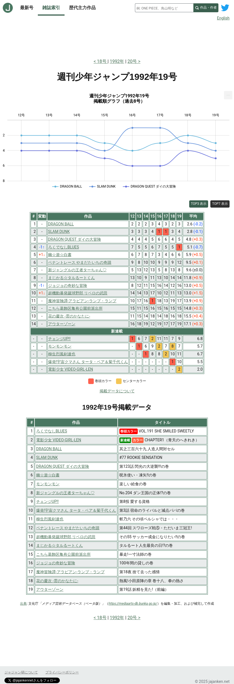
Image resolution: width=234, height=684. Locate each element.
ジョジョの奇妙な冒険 (55, 563)
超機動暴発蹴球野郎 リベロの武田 (65, 537)
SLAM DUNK (47, 457)
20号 (132, 61)
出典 (23, 604)
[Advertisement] (117, 38)
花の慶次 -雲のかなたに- (57, 581)
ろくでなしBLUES (51, 431)
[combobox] (164, 7)
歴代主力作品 (82, 7)
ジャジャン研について (21, 672)
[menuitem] (228, 95)
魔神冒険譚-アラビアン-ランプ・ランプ (70, 572)
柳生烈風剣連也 (49, 519)
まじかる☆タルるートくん (59, 545)
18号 (102, 61)
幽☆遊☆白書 (48, 475)
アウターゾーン (49, 589)
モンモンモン (48, 484)
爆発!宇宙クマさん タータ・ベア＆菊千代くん (76, 510)
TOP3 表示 (199, 204)
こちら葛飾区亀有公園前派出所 (63, 554)
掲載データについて (117, 391)
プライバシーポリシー (62, 672)
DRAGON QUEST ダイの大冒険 (62, 466)
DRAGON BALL (49, 449)
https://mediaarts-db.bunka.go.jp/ (133, 604)
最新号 (26, 7)
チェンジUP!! (47, 501)
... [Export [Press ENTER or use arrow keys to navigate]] (228, 94)
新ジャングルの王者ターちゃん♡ (65, 493)
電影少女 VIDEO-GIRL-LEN (58, 440)
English (223, 18)
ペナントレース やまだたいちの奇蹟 (67, 528)
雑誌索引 (51, 7)
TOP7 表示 (220, 204)
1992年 (117, 61)
